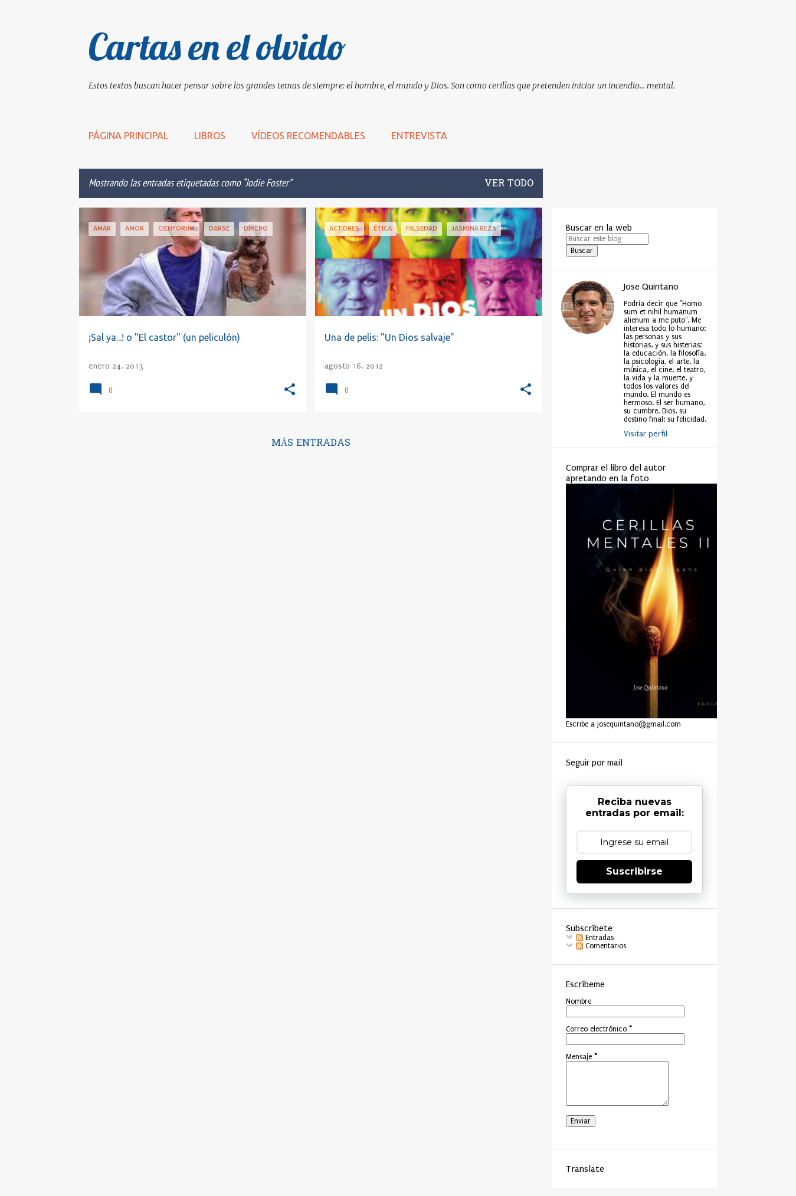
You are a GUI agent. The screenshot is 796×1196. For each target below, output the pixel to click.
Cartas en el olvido (217, 47)
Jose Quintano (651, 286)
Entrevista (419, 135)
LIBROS (209, 135)
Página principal (128, 135)
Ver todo (508, 184)
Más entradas (311, 443)
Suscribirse (634, 871)
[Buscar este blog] (607, 239)
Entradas (595, 938)
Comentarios (601, 946)
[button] (290, 390)
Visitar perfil (645, 433)
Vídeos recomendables (308, 135)
